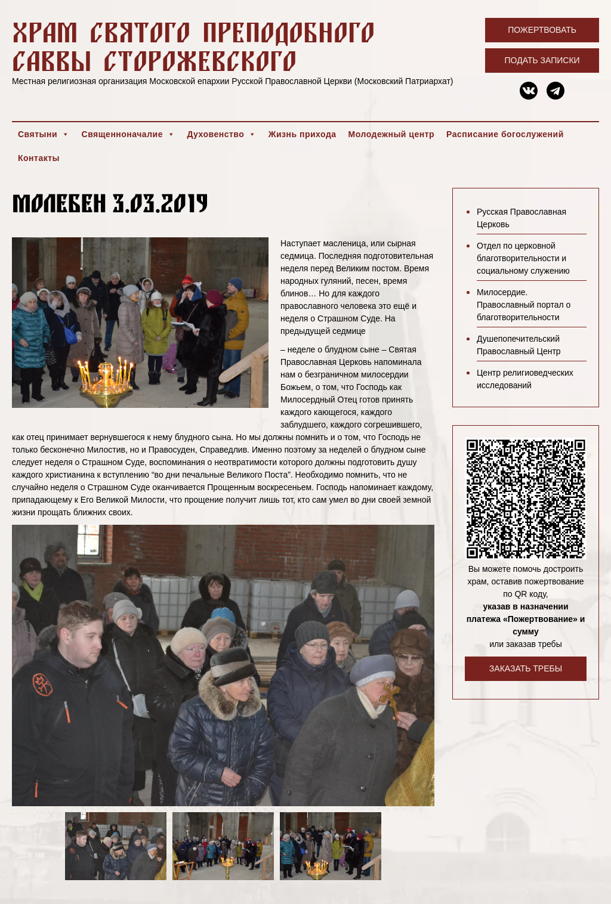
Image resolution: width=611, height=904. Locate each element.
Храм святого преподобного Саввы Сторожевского (193, 46)
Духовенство (221, 134)
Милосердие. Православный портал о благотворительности (523, 304)
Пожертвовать (542, 30)
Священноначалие (128, 134)
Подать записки (542, 60)
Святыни (44, 134)
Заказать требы (525, 668)
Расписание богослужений (505, 134)
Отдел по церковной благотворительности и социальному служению (523, 258)
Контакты (39, 158)
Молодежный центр (391, 134)
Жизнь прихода (303, 134)
